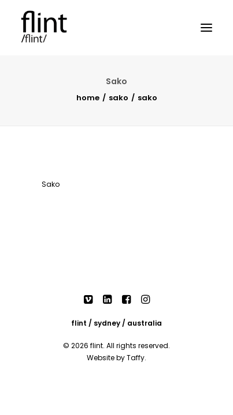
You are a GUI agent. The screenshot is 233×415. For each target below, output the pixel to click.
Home (87, 97)
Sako (118, 97)
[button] (206, 27)
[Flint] (55, 27)
